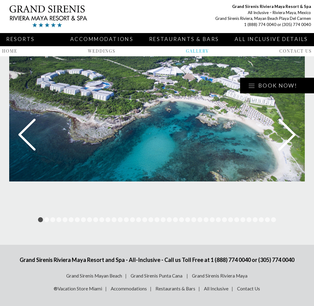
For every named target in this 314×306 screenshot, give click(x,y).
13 (114, 219)
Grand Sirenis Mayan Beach (94, 275)
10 (95, 219)
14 (120, 219)
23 (175, 219)
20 (157, 219)
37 (261, 219)
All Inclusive (216, 288)
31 (224, 219)
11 (101, 219)
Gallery (197, 51)
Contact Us (295, 51)
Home (9, 51)
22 (169, 219)
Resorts (20, 39)
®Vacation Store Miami (78, 288)
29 (212, 219)
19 (150, 219)
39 (273, 219)
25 (187, 219)
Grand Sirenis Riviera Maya (219, 275)
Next (287, 135)
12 (107, 219)
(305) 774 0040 (296, 24)
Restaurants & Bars (184, 39)
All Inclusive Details (271, 39)
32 (230, 219)
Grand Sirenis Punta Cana (157, 275)
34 (242, 219)
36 (255, 219)
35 (249, 219)
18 (144, 219)
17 (138, 219)
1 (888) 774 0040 (260, 24)
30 (218, 219)
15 (126, 219)
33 (236, 219)
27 (199, 219)
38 (267, 219)
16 (132, 219)
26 (193, 219)
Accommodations (101, 39)
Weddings (102, 51)
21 (163, 219)
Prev (27, 135)
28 (206, 219)
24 (181, 219)
